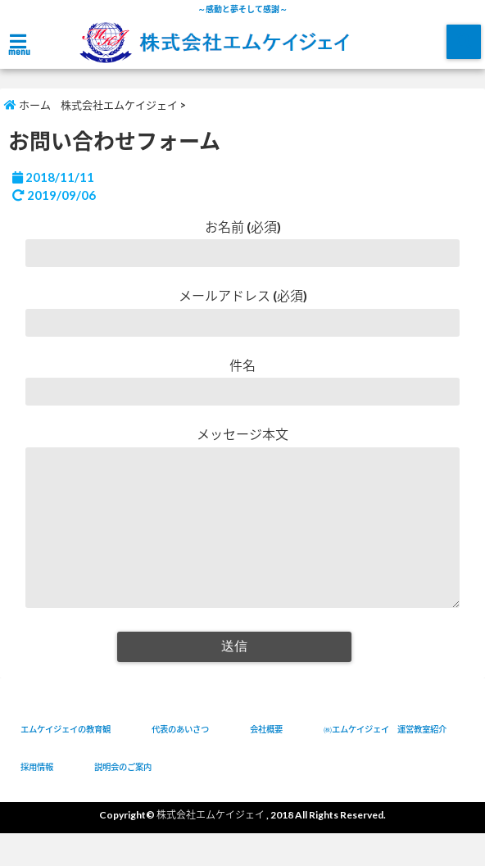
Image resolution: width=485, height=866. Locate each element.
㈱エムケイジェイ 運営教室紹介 (385, 762)
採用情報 (36, 800)
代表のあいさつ (180, 762)
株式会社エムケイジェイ (119, 104)
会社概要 (266, 762)
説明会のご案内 (123, 800)
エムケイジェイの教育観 (65, 762)
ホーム (27, 104)
